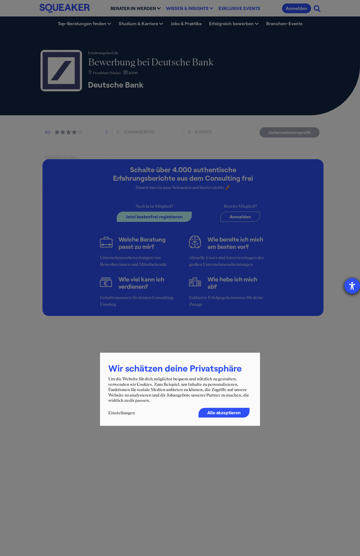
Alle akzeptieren (224, 412)
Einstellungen (121, 412)
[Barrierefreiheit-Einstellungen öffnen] (352, 286)
